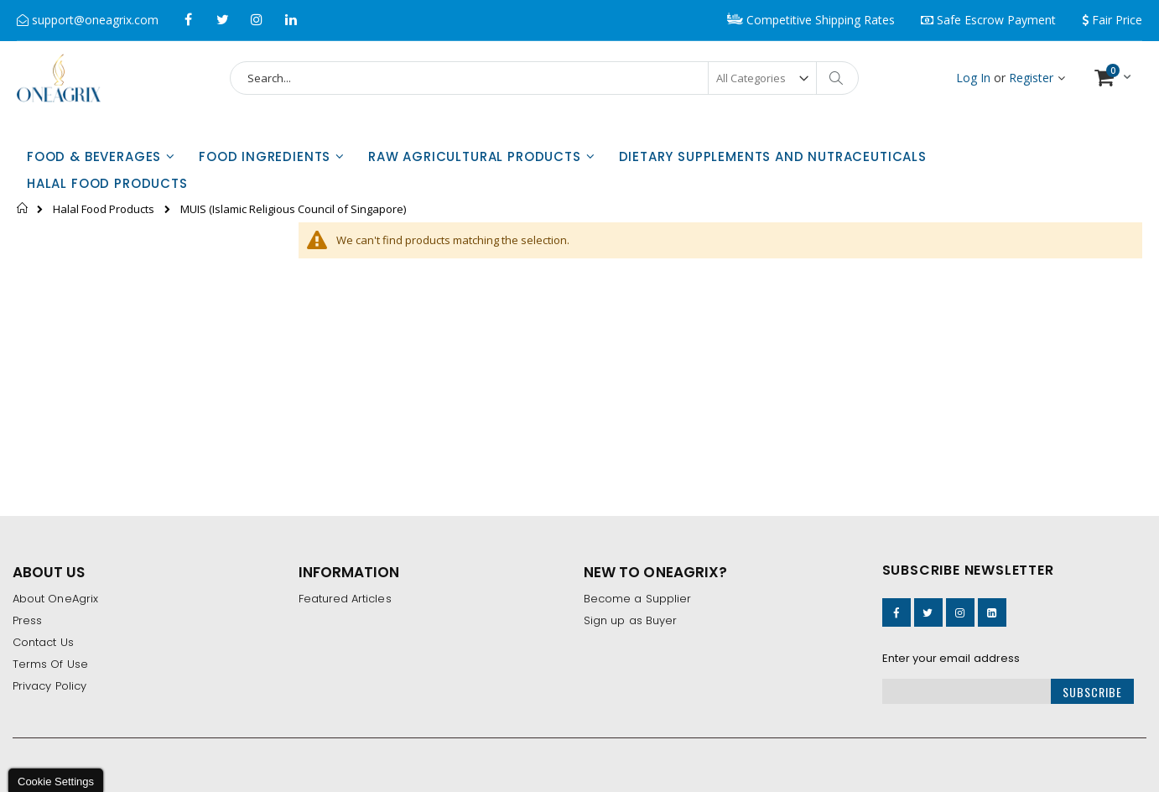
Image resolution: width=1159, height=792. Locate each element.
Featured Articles (345, 599)
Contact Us (43, 642)
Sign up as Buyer (630, 620)
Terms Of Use (50, 664)
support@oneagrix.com (94, 20)
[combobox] (544, 78)
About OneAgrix (55, 599)
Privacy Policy (49, 686)
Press (27, 620)
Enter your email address (951, 658)
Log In (973, 78)
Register (1031, 78)
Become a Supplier (637, 599)
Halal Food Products (103, 209)
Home (23, 208)
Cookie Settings (56, 781)
